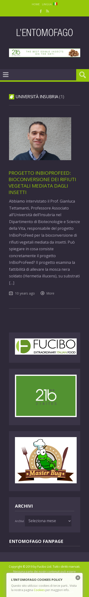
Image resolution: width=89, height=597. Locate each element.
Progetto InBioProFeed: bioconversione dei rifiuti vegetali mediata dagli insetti (42, 182)
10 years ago (25, 293)
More (50, 293)
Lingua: (49, 4)
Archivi (19, 521)
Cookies (39, 590)
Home (36, 4)
